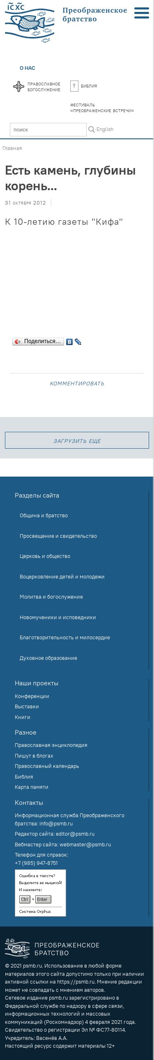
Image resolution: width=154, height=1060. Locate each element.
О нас (27, 68)
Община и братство (44, 515)
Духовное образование (48, 657)
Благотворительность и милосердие (65, 637)
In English (102, 129)
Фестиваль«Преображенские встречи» (102, 107)
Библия (83, 85)
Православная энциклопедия (51, 745)
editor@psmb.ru (75, 833)
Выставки (27, 706)
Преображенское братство (67, 949)
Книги (22, 717)
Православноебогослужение (44, 86)
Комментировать (77, 382)
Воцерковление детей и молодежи (62, 576)
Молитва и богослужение (51, 596)
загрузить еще (77, 440)
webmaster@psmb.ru (85, 844)
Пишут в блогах (34, 755)
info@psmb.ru (56, 823)
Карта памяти (31, 786)
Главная (12, 148)
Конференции (32, 696)
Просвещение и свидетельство (58, 535)
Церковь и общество (45, 556)
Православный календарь (47, 766)
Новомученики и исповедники (58, 617)
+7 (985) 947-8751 (36, 863)
